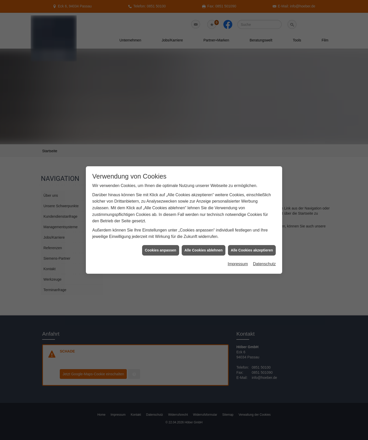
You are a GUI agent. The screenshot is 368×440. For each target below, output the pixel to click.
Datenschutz (264, 254)
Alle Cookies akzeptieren (252, 241)
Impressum (238, 254)
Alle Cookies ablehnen (204, 241)
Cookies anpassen (160, 241)
